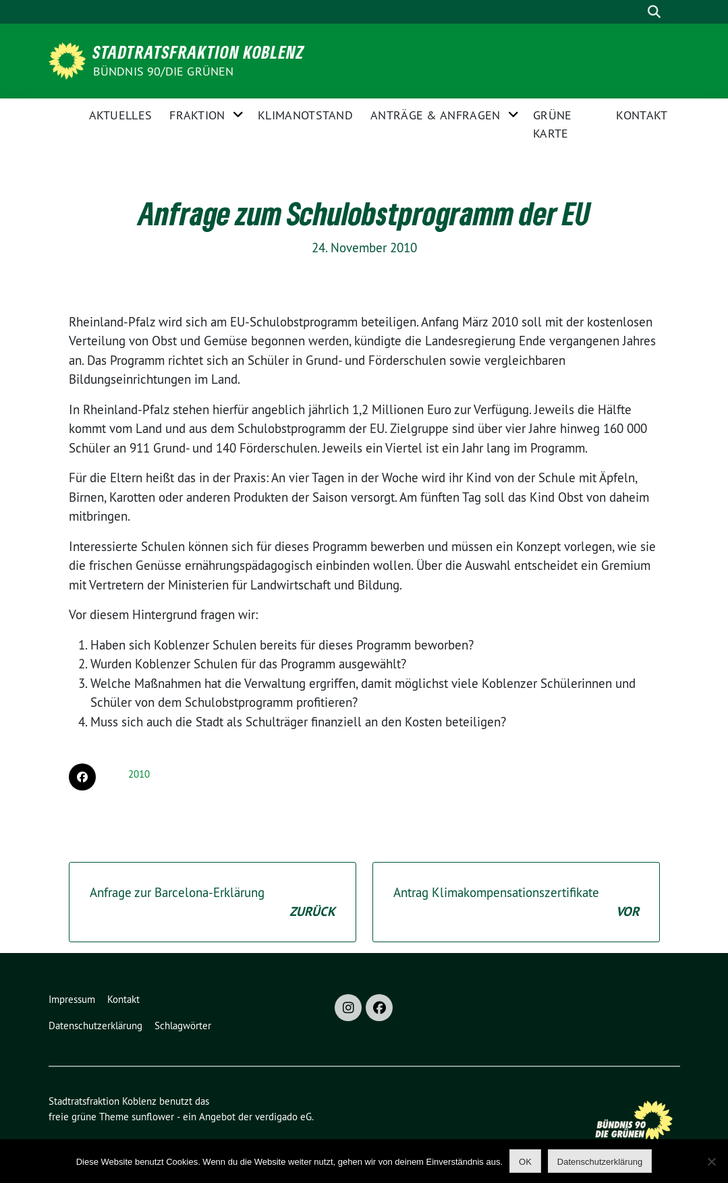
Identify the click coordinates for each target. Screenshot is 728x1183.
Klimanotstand (305, 115)
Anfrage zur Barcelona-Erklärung (212, 902)
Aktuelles (120, 115)
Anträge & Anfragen (435, 115)
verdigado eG (283, 1116)
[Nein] (711, 1161)
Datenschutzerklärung (95, 1025)
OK (525, 1162)
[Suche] (633, 12)
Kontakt (641, 115)
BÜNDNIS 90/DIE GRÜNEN (163, 71)
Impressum (72, 999)
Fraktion (197, 115)
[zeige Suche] (654, 12)
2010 (139, 774)
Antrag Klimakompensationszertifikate (516, 902)
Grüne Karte (552, 124)
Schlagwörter (183, 1025)
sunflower (153, 1116)
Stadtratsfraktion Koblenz (198, 52)
